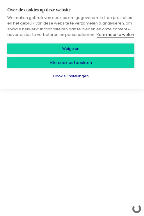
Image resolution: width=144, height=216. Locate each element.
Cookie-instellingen (71, 76)
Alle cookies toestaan (71, 62)
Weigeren (70, 48)
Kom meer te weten (115, 34)
